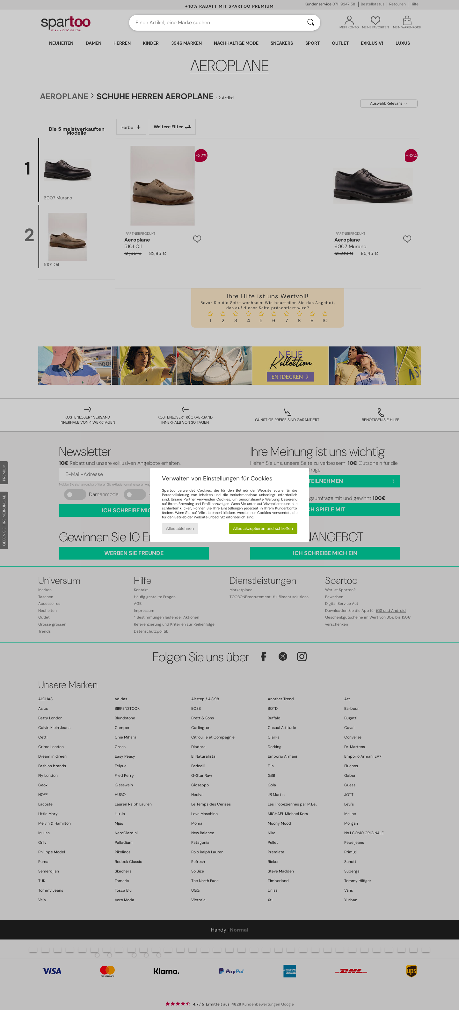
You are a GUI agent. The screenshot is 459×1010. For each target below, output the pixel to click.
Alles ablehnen (180, 528)
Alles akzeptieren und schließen (263, 528)
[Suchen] (310, 23)
